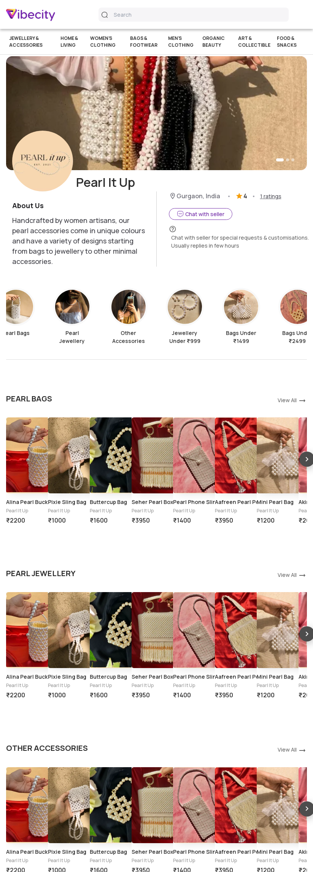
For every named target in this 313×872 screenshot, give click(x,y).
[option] (27, 448)
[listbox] (156, 480)
